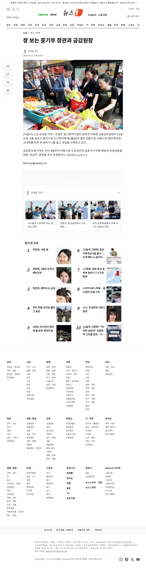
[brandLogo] (73, 12)
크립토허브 (43, 14)
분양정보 (69, 430)
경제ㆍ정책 (51, 367)
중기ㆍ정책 (51, 437)
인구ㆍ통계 (51, 377)
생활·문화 (12, 468)
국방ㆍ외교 (110, 367)
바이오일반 (109, 434)
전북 (87, 392)
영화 (28, 480)
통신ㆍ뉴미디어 (92, 427)
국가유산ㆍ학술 (13, 483)
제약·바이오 (110, 427)
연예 (29, 468)
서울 (87, 370)
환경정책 (50, 388)
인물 (28, 392)
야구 (48, 473)
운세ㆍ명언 (11, 501)
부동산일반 (70, 423)
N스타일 (30, 494)
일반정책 (69, 427)
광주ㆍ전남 (90, 395)
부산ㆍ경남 (90, 402)
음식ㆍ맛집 (11, 515)
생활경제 (50, 444)
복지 (28, 377)
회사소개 (48, 530)
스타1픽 (108, 480)
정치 (9, 362)
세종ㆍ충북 (90, 384)
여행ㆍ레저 (11, 497)
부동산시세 (70, 434)
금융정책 (30, 427)
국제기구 (69, 395)
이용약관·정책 (84, 530)
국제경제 (69, 388)
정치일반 (10, 377)
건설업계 (69, 437)
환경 (28, 384)
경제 (48, 362)
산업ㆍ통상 (51, 374)
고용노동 (50, 381)
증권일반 (30, 437)
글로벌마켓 (90, 476)
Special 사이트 (113, 468)
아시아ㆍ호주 (71, 374)
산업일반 (50, 423)
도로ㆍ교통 (11, 505)
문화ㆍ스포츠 (12, 437)
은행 (28, 430)
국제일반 (69, 406)
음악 (28, 483)
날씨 (28, 388)
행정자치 (89, 367)
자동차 (49, 434)
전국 (88, 362)
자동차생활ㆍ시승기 (15, 512)
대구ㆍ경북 (90, 399)
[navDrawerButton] (8, 9)
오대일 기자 (33, 51)
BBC (87, 473)
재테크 (29, 444)
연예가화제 (31, 473)
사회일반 (30, 399)
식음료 (49, 451)
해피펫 (53, 14)
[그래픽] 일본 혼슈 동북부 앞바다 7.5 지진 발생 (94, 272)
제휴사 (89, 468)
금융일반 (30, 423)
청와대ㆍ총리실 (13, 367)
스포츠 (49, 468)
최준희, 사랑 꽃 (40, 249)
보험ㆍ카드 (31, 434)
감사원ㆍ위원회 (13, 374)
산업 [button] (25, 32)
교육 (28, 374)
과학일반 (89, 444)
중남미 (68, 384)
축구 (48, 480)
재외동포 (109, 374)
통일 (107, 370)
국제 (68, 362)
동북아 (68, 367)
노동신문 (102, 14)
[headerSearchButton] (17, 9)
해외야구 (50, 476)
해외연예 (30, 487)
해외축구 (50, 483)
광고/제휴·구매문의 (64, 530)
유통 (48, 441)
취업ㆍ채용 (51, 459)
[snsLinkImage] (121, 559)
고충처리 (98, 530)
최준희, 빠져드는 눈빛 (44, 288)
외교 (107, 362)
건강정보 (10, 494)
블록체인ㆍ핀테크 (34, 448)
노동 (28, 381)
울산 (87, 406)
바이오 (108, 418)
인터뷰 (29, 490)
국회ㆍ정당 (11, 370)
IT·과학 (89, 418)
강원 (87, 381)
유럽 (68, 377)
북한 (9, 418)
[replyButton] (8, 74)
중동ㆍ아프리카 (72, 381)
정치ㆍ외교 (11, 423)
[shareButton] (8, 66)
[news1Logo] (18, 544)
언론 (9, 490)
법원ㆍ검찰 (31, 370)
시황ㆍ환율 (31, 441)
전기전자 (50, 430)
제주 (87, 409)
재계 (48, 427)
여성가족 (30, 395)
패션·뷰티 (50, 448)
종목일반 (50, 497)
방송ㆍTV (31, 476)
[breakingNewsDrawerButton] (13, 9)
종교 (9, 480)
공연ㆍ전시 (11, 473)
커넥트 (131, 9)
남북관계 (10, 441)
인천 (87, 377)
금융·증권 (31, 418)
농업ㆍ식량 (51, 384)
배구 (48, 487)
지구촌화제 (70, 402)
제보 (138, 9)
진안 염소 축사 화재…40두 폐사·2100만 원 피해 (83, 3)
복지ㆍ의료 (110, 423)
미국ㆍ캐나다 (71, 370)
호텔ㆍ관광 (51, 455)
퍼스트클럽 (109, 494)
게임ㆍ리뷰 (90, 441)
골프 (48, 494)
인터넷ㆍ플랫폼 (92, 423)
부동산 (69, 418)
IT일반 (88, 434)
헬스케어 (109, 430)
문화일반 (10, 487)
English (92, 14)
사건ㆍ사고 (31, 367)
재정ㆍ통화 (51, 370)
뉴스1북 (108, 490)
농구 (48, 490)
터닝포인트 (109, 487)
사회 (29, 362)
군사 (9, 427)
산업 (48, 418)
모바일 (88, 430)
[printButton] (8, 90)
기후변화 (69, 392)
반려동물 (10, 508)
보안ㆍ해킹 (90, 437)
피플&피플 (70, 399)
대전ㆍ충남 (90, 388)
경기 (87, 374)
